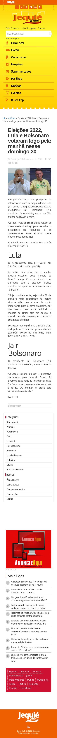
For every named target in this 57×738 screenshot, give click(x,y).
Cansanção (12, 494)
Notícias (12, 118)
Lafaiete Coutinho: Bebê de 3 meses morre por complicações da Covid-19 (29, 622)
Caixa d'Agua (13, 484)
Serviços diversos (15, 469)
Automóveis (12, 431)
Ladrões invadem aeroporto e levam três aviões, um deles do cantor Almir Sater (29, 658)
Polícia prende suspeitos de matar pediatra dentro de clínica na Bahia (28, 606)
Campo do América (16, 489)
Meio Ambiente (16, 679)
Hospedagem (13, 446)
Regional (33, 684)
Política (22, 684)
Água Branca (13, 480)
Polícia (12, 684)
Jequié (29, 675)
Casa (9, 436)
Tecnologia (25, 688)
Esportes (13, 671)
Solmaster (36, 731)
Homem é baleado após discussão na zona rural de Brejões (29, 641)
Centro (10, 499)
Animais (11, 427)
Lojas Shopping (28, 28)
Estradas (25, 671)
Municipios (42, 679)
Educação (11, 441)
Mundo (30, 679)
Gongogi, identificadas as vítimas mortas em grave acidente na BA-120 (29, 599)
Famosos (37, 671)
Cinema (41, 28)
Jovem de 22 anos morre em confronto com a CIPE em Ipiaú (29, 648)
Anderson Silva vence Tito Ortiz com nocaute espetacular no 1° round (29, 583)
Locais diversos (14, 455)
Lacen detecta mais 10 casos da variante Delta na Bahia (26, 591)
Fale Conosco (12, 28)
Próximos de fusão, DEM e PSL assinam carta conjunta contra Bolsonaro (30, 614)
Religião (11, 460)
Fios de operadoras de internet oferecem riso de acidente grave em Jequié (29, 631)
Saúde (10, 464)
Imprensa (11, 450)
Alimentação (13, 422)
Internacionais (16, 675)
